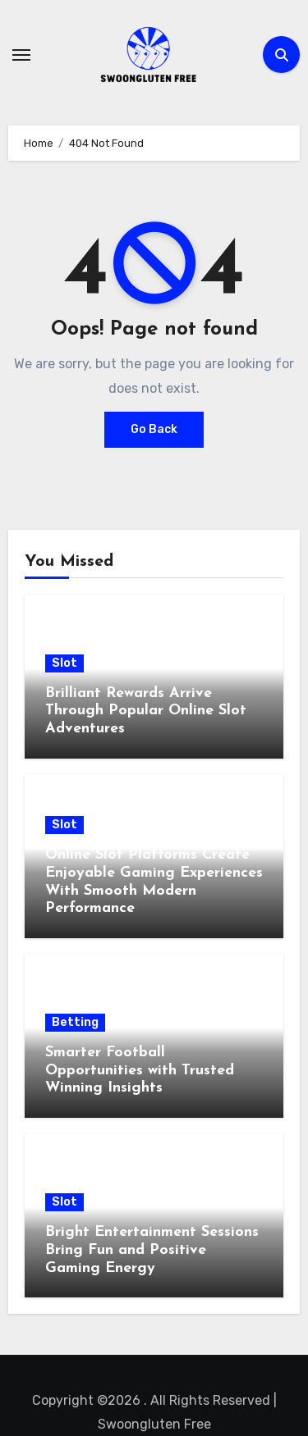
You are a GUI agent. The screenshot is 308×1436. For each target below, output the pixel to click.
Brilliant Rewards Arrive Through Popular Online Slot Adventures (145, 711)
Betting (75, 1022)
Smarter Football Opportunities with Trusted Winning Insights (139, 1070)
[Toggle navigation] (21, 55)
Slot (64, 663)
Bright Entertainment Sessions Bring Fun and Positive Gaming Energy (152, 1249)
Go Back (154, 429)
